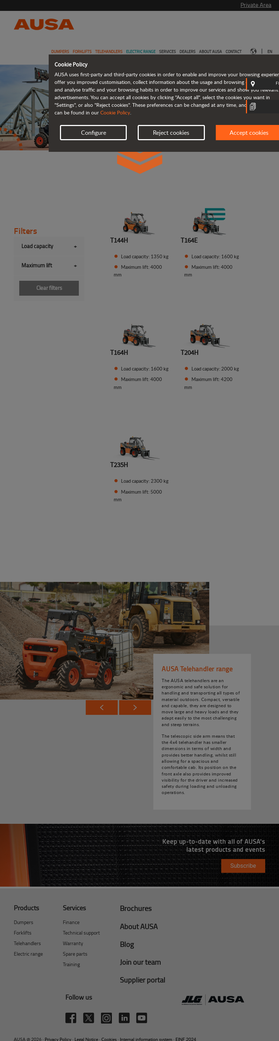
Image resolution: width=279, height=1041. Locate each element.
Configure (93, 133)
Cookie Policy (115, 112)
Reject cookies (171, 133)
